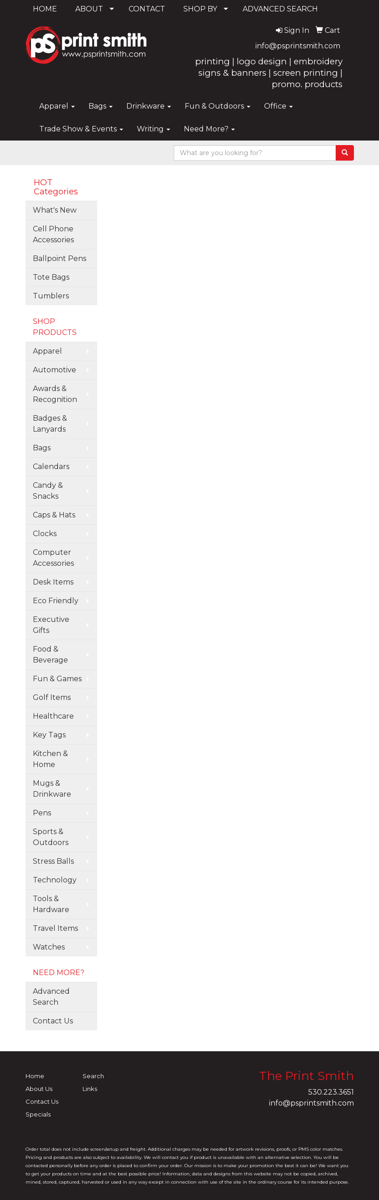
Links (90, 1088)
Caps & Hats (54, 515)
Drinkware (148, 106)
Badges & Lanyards (50, 423)
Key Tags (49, 734)
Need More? (209, 129)
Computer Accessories (53, 558)
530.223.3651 (331, 1092)
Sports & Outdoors (50, 837)
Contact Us (53, 1021)
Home (35, 1076)
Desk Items (53, 582)
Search (93, 1076)
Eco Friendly (55, 600)
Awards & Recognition (55, 394)
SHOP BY (200, 9)
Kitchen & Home (50, 759)
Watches (49, 947)
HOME (45, 9)
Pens (42, 813)
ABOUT (89, 9)
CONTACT (147, 9)
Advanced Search (51, 997)
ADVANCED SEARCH (280, 9)
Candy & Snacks (48, 491)
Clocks (45, 533)
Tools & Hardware (51, 904)
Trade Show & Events (81, 129)
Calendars (51, 466)
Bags (100, 106)
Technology (55, 880)
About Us (39, 1088)
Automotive (54, 369)
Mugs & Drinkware (52, 788)
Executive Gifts (51, 625)
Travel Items (55, 928)
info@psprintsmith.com (297, 46)
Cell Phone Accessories (53, 234)
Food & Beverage (50, 654)
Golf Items (52, 697)
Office (278, 106)
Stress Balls (53, 861)
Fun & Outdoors (217, 106)
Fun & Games (57, 678)
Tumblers (51, 296)
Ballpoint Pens (59, 258)
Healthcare (53, 716)
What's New (55, 210)
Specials (38, 1114)
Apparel (57, 106)
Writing (153, 129)
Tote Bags (51, 277)
